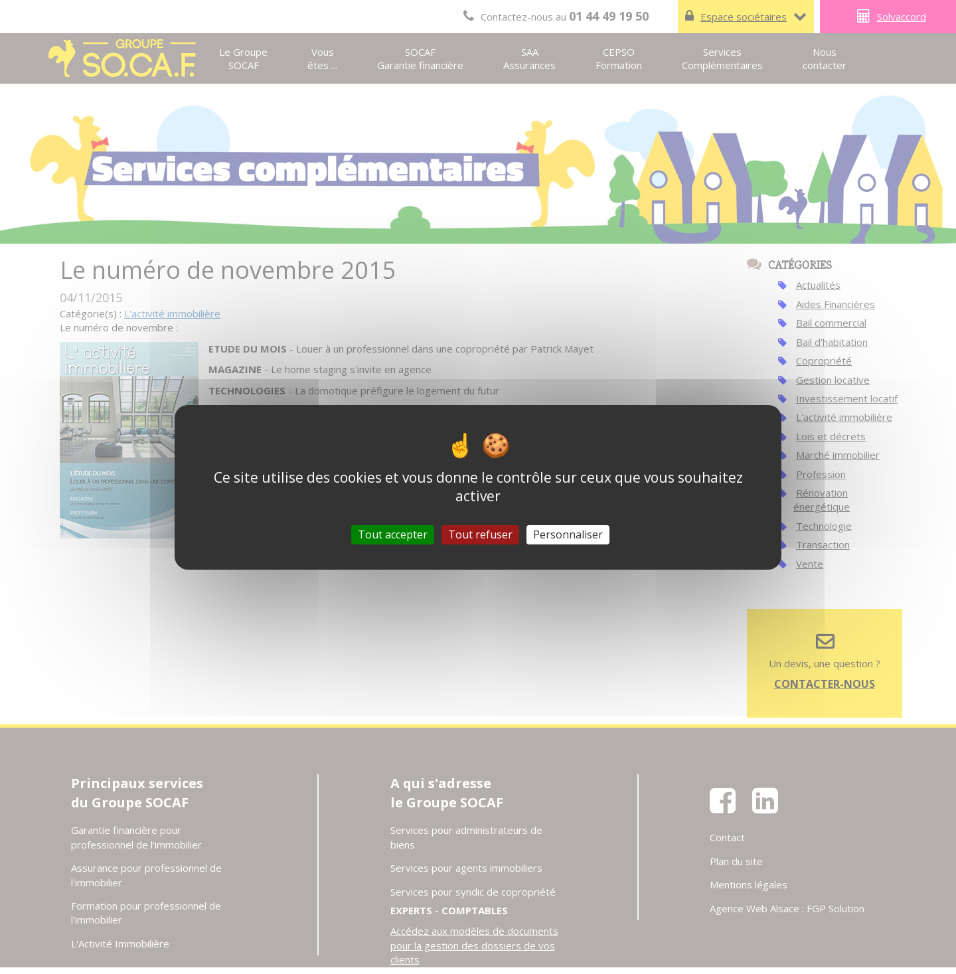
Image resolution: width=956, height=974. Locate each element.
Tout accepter (393, 534)
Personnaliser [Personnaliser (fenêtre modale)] (568, 534)
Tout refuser (480, 534)
